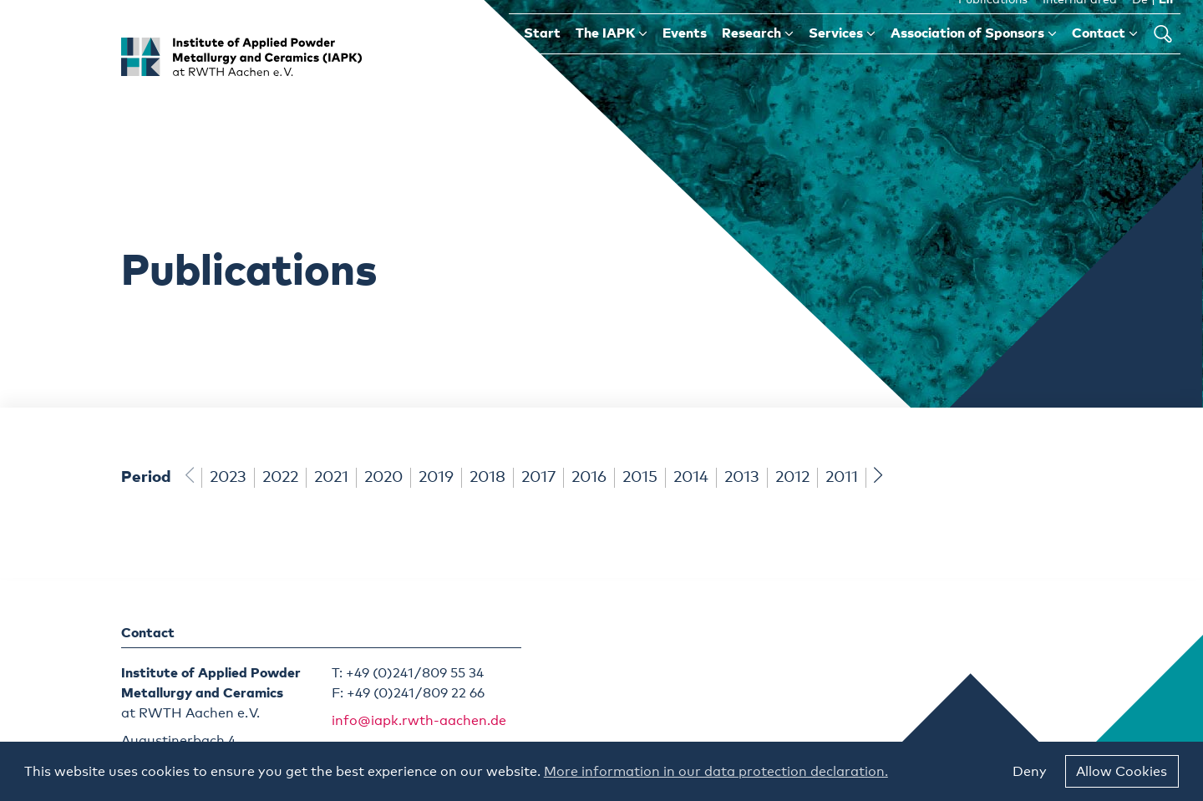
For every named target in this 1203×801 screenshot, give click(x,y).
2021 (331, 477)
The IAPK (611, 56)
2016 (589, 477)
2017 (538, 477)
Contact (1105, 56)
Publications (993, 24)
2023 (228, 477)
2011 (841, 477)
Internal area (1080, 24)
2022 (280, 477)
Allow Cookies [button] (1121, 771)
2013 (741, 477)
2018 (487, 477)
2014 (690, 477)
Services (842, 56)
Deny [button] (1030, 771)
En (1166, 24)
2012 (792, 477)
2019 (436, 477)
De (1140, 24)
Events (684, 57)
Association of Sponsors (974, 56)
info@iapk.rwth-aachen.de (419, 720)
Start (542, 57)
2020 (383, 477)
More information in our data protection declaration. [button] (716, 771)
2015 (639, 477)
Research (758, 56)
